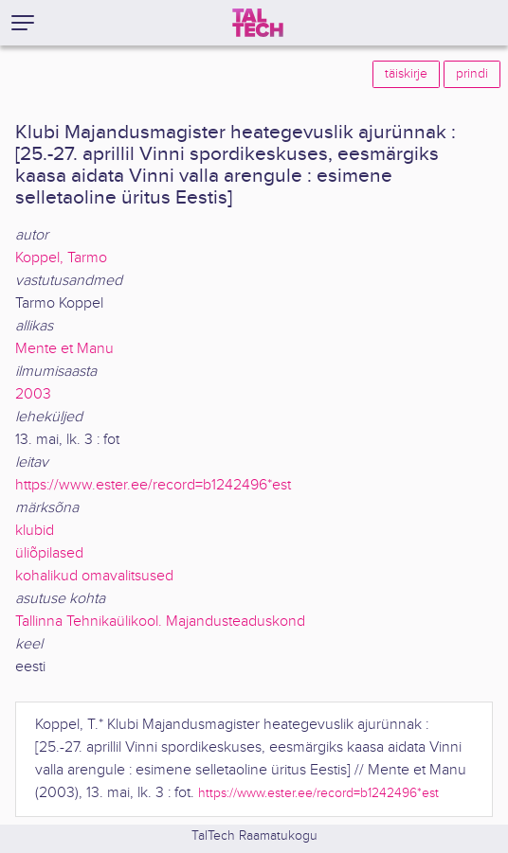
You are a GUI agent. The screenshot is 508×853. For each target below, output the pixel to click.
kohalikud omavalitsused (94, 576)
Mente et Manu (64, 349)
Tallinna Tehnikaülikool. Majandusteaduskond (160, 622)
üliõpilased (49, 553)
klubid (34, 531)
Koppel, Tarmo (61, 258)
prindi (472, 73)
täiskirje (406, 73)
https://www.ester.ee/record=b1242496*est (153, 485)
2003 (33, 394)
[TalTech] (257, 23)
